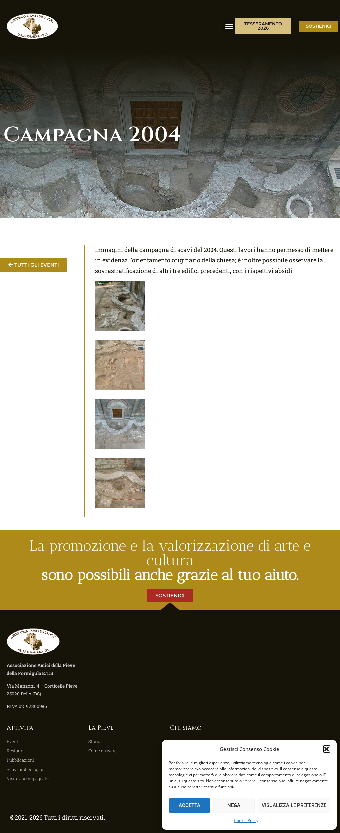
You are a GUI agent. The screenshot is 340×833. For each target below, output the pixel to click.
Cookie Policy (246, 820)
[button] (326, 749)
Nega (233, 805)
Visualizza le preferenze (294, 805)
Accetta (189, 805)
